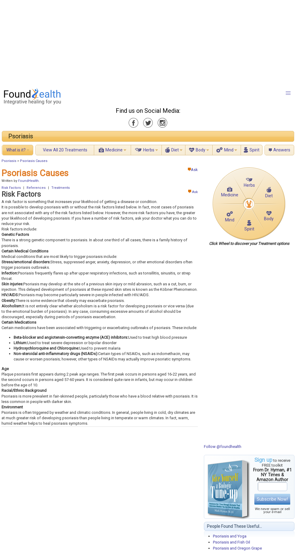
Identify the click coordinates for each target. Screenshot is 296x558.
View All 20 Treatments (65, 149)
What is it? (16, 149)
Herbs (148, 149)
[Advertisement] (143, 42)
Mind (228, 149)
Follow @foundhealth (222, 446)
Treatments (60, 188)
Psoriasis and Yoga (229, 536)
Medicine (114, 149)
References (36, 188)
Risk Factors (11, 188)
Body (200, 149)
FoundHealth (28, 181)
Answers (281, 149)
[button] (288, 93)
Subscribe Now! (272, 499)
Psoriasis (20, 136)
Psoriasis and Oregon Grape (237, 548)
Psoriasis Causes (33, 161)
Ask (193, 169)
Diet (175, 149)
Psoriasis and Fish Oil (231, 542)
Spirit (254, 149)
